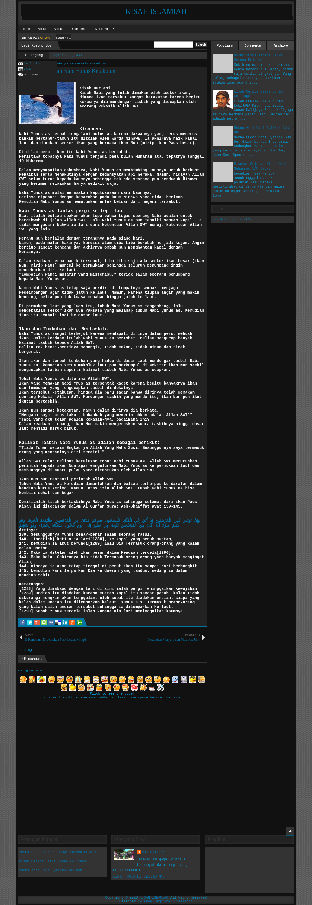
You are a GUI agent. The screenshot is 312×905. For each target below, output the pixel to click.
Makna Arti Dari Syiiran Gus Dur (50, 871)
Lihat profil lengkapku (139, 877)
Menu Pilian (103, 28)
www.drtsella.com (227, 219)
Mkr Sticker (153, 852)
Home (26, 28)
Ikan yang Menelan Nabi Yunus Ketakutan (66, 71)
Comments (79, 28)
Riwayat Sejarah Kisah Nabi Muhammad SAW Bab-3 (260, 166)
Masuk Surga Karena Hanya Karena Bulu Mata (258, 58)
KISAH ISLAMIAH (155, 11)
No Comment (31, 74)
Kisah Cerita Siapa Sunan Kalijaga (52, 862)
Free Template (157, 902)
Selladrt (184, 902)
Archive (59, 28)
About (42, 28)
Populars (225, 46)
